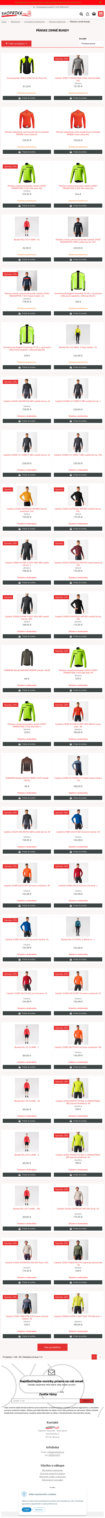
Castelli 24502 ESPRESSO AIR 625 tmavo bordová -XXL (78, 563)
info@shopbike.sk (55, 1452)
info (62, 1392)
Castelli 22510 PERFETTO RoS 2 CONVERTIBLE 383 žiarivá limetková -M (78, 1102)
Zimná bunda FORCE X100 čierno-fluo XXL (27, 78)
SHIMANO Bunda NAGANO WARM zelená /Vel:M (27, 670)
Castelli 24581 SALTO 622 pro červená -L (78, 885)
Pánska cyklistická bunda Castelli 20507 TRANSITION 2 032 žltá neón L (27, 725)
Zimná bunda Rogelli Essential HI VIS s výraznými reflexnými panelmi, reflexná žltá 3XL (27, 348)
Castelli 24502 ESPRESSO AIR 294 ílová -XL (78, 1208)
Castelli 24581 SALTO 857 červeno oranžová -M (27, 885)
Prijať (26, 1510)
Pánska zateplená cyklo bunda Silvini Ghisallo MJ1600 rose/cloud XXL (78, 133)
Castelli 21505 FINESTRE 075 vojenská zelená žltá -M (78, 1263)
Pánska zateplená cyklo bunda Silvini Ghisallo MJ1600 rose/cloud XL (27, 133)
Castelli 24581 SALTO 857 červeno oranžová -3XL (78, 1047)
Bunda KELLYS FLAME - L (26, 1047)
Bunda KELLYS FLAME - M (27, 1101)
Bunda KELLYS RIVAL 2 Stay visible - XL (78, 347)
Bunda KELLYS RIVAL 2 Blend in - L (78, 939)
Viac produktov (52, 1347)
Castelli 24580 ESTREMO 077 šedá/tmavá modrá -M (78, 779)
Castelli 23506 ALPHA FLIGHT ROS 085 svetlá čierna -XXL (27, 617)
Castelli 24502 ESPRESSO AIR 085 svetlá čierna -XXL (78, 509)
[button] (81, 14)
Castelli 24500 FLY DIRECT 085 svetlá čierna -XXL (78, 455)
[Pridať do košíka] (27, 98)
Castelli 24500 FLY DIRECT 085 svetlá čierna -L (78, 401)
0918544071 (54, 1455)
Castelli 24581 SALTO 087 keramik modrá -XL (27, 939)
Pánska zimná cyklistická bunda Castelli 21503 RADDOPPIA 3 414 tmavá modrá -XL (27, 294)
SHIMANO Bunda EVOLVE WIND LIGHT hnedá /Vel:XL (26, 779)
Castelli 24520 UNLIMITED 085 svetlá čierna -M (27, 832)
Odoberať (87, 1401)
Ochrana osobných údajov (52, 1473)
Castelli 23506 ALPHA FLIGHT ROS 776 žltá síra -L (78, 1316)
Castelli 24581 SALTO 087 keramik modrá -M (78, 832)
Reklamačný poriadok (52, 1480)
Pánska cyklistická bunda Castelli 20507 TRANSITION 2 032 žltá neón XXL (27, 187)
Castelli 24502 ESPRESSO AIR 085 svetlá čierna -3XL (78, 617)
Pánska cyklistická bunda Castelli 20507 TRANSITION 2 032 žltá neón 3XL (78, 187)
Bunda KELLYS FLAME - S (26, 1155)
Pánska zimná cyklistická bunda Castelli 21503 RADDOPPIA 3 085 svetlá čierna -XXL (78, 240)
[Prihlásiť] (87, 14)
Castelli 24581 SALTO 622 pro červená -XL (26, 993)
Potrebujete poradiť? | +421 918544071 (52, 7)
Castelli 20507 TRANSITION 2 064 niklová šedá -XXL (78, 79)
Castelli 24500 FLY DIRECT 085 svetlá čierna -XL (26, 455)
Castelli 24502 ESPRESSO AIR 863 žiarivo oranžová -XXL (27, 509)
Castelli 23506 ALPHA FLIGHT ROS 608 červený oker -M (78, 725)
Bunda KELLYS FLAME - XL (27, 239)
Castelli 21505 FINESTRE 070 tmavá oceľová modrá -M (27, 1317)
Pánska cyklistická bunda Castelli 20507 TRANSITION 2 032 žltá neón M (78, 671)
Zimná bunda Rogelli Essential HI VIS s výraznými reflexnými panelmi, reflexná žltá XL (78, 294)
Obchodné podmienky (52, 1470)
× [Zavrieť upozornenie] (100, 2)
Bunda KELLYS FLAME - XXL (26, 1208)
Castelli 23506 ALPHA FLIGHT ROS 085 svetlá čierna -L (27, 563)
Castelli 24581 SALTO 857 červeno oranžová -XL (78, 993)
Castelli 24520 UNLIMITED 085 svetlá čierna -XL (26, 401)
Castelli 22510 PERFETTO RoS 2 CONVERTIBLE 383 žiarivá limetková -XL (78, 1156)
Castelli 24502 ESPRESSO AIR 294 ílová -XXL (27, 1262)
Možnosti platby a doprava (52, 1476)
